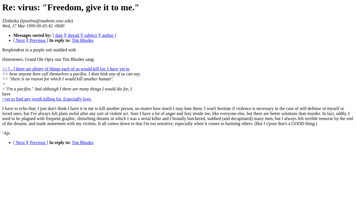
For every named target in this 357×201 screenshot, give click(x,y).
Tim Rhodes (82, 40)
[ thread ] (73, 35)
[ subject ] (91, 35)
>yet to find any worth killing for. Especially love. (47, 99)
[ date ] (59, 35)
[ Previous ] (37, 40)
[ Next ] (20, 40)
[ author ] (108, 35)
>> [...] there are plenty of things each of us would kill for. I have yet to (65, 68)
